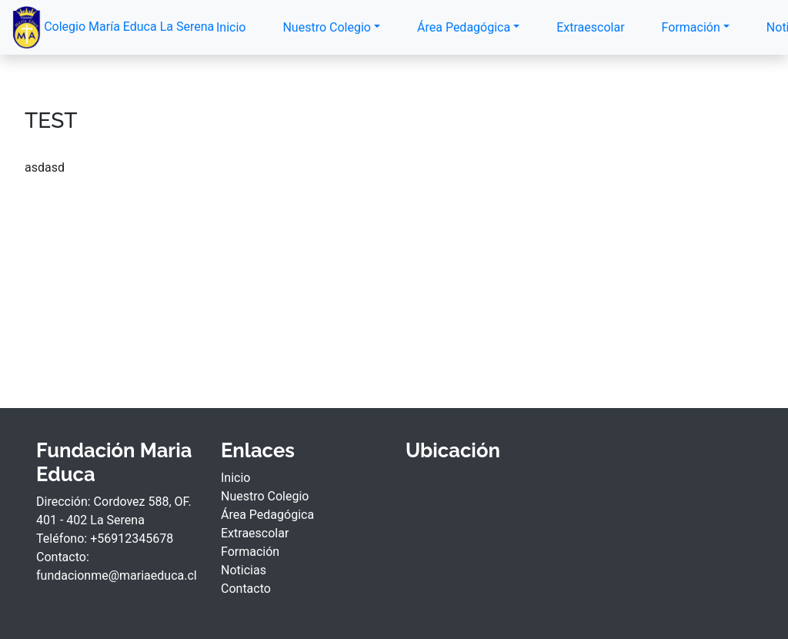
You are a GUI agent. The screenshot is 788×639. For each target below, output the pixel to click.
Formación (691, 27)
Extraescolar (590, 27)
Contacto (246, 588)
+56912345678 (131, 538)
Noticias (243, 570)
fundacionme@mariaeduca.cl (116, 575)
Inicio (230, 27)
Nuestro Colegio (326, 27)
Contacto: (62, 557)
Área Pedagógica (463, 27)
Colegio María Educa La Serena (98, 27)
